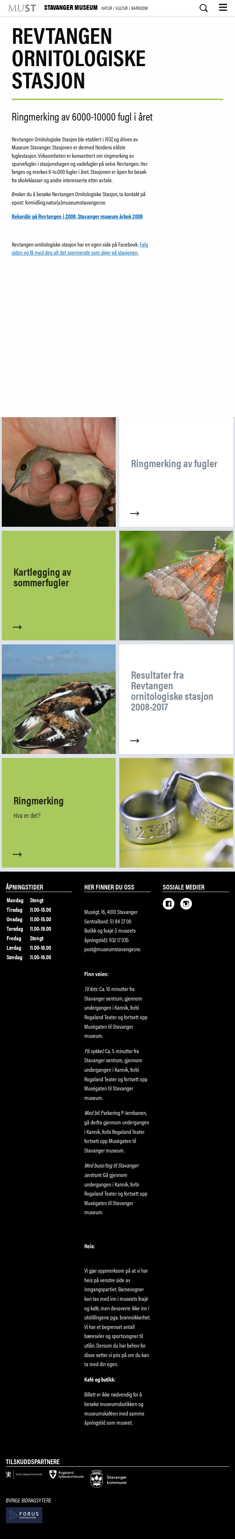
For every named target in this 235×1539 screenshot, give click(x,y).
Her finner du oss (109, 886)
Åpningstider (24, 886)
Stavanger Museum (96, 8)
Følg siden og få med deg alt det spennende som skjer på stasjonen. (80, 248)
